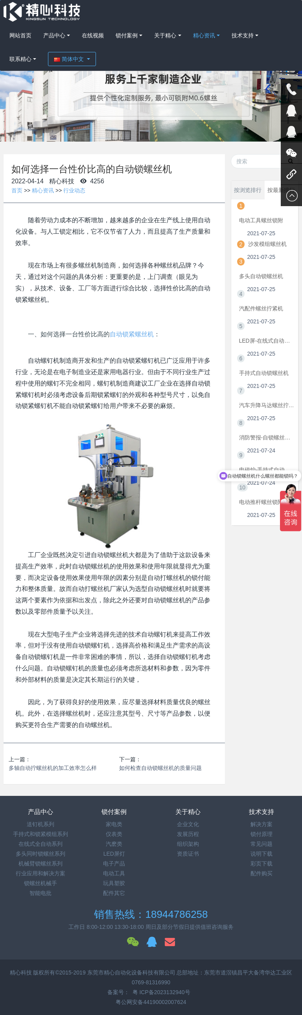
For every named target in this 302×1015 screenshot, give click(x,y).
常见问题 (261, 844)
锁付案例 (127, 35)
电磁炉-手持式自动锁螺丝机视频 (267, 470)
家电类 (114, 824)
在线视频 (93, 35)
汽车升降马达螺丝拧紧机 (267, 405)
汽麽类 (114, 844)
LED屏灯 (114, 854)
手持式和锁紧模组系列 (40, 834)
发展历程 (188, 834)
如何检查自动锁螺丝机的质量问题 (160, 768)
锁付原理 (261, 834)
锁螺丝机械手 (40, 883)
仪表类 (114, 834)
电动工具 (114, 873)
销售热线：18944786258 (151, 914)
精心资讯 (204, 35)
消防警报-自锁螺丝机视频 (267, 437)
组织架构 (188, 844)
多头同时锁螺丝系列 (40, 854)
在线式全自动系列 (40, 844)
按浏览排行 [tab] (247, 190)
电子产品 (114, 863)
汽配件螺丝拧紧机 (261, 308)
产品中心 (54, 35)
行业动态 (74, 190)
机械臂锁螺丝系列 (40, 863)
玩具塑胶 (114, 883)
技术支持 (243, 35)
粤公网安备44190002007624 (151, 1002)
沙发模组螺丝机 (267, 244)
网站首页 (20, 35)
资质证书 (188, 854)
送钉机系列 (40, 824)
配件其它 (114, 893)
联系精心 (20, 59)
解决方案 (261, 824)
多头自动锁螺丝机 (261, 276)
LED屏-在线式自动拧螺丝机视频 (267, 341)
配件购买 (261, 873)
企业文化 (188, 824)
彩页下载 (261, 863)
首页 (16, 190)
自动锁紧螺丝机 (132, 334)
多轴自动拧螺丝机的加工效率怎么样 (53, 768)
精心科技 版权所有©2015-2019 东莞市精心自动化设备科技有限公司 (93, 972)
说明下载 (261, 854)
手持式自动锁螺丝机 (264, 373)
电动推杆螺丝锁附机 (264, 502)
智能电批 (40, 893)
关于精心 (165, 35)
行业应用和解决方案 (40, 873)
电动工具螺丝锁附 (261, 220)
